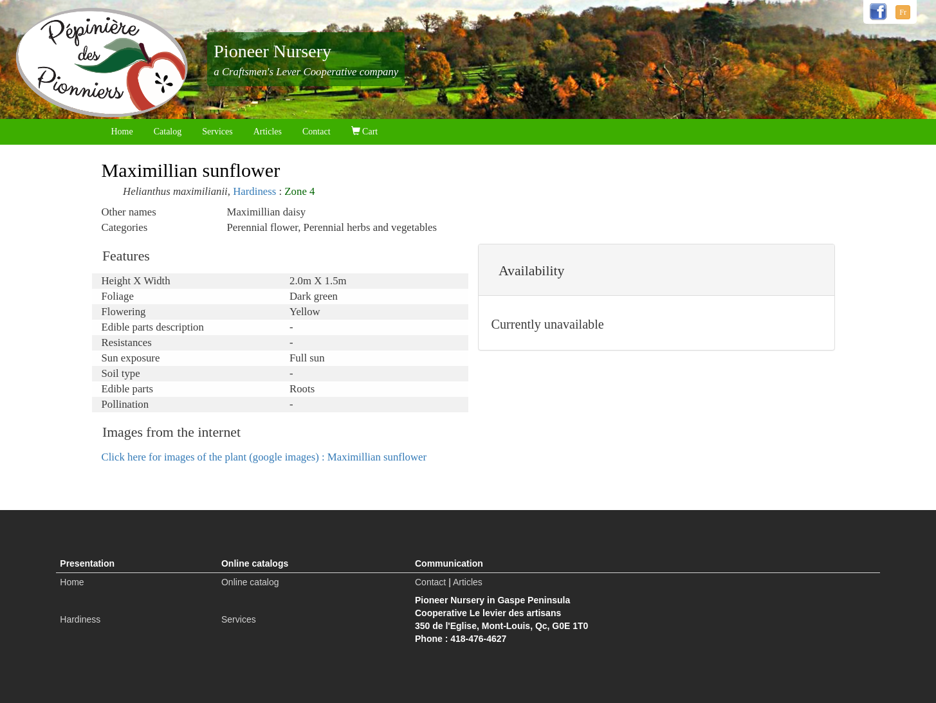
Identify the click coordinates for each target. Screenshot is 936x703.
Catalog (168, 131)
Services (217, 131)
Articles (267, 131)
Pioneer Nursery (272, 51)
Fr (902, 12)
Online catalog (250, 582)
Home (122, 131)
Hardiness (254, 191)
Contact (316, 131)
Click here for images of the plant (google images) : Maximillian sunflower (264, 457)
